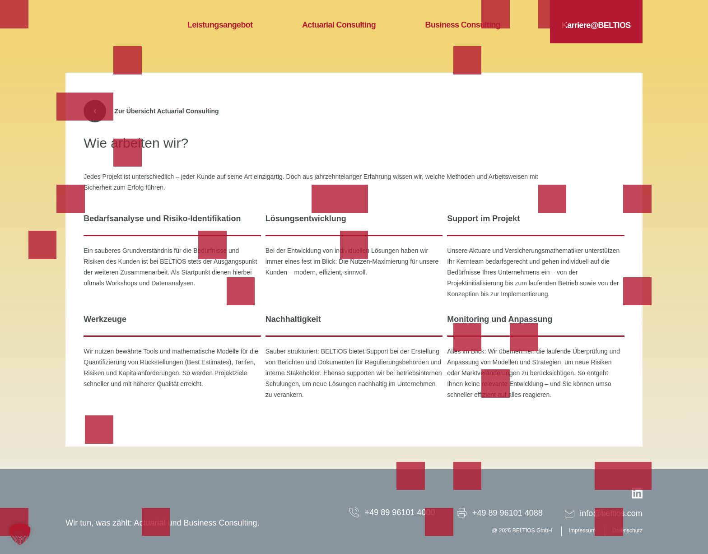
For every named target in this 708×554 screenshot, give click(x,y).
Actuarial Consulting (339, 24)
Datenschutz (627, 530)
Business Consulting (463, 24)
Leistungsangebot (220, 24)
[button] (20, 534)
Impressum (582, 530)
